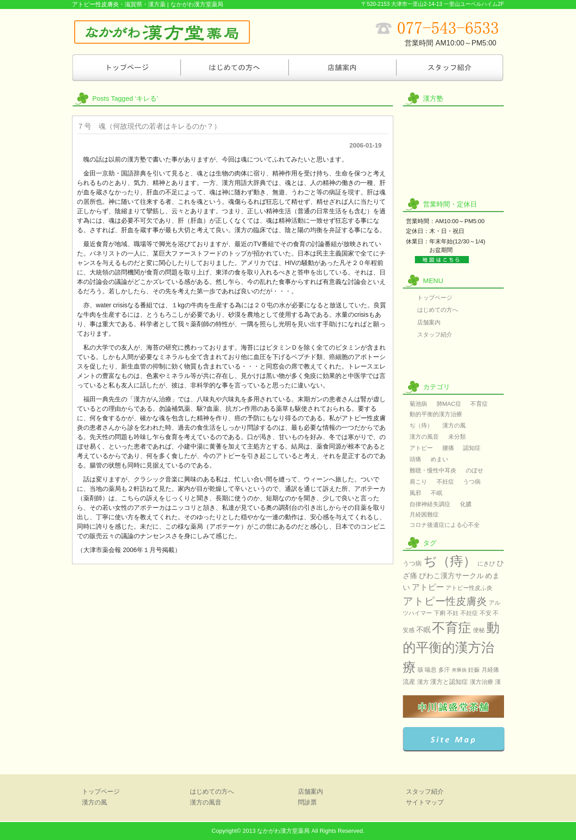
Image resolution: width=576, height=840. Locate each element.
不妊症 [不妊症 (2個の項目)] (469, 613)
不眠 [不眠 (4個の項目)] (423, 629)
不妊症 (445, 481)
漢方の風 (453, 127)
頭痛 (415, 459)
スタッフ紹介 (450, 67)
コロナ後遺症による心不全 (445, 524)
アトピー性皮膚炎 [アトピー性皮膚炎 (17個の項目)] (445, 601)
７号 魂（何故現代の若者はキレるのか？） (149, 126)
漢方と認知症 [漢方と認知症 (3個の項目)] (449, 681)
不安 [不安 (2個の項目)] (485, 613)
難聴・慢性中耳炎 (433, 470)
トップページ (126, 67)
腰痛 (448, 448)
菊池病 (418, 403)
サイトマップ (425, 802)
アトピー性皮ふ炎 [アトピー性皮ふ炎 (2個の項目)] (469, 587)
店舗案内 (342, 67)
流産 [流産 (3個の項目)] (409, 681)
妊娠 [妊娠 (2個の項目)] (474, 669)
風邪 (415, 493)
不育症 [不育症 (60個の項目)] (451, 627)
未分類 (457, 436)
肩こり (418, 481)
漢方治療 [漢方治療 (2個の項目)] (481, 681)
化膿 (466, 504)
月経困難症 (424, 514)
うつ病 (472, 481)
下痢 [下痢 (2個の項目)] (440, 613)
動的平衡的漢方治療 (436, 414)
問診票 (453, 363)
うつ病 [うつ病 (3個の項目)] (412, 563)
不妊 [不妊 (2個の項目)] (453, 613)
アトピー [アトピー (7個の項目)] (428, 587)
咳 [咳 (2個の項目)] (420, 669)
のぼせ (474, 470)
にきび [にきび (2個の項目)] (486, 563)
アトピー (421, 448)
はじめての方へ (234, 67)
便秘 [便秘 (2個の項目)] (479, 630)
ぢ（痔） (421, 425)
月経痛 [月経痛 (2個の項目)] (490, 669)
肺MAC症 (448, 403)
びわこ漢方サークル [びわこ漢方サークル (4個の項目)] (451, 575)
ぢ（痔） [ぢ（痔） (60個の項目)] (449, 560)
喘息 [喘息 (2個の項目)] (430, 669)
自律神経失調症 (430, 504)
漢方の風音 (453, 170)
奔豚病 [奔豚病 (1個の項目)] (459, 670)
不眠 (436, 493)
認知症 (472, 448)
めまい (439, 459)
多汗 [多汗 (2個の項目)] (444, 669)
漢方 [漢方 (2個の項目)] (423, 681)
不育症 (479, 403)
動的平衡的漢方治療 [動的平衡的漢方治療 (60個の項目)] (451, 647)
